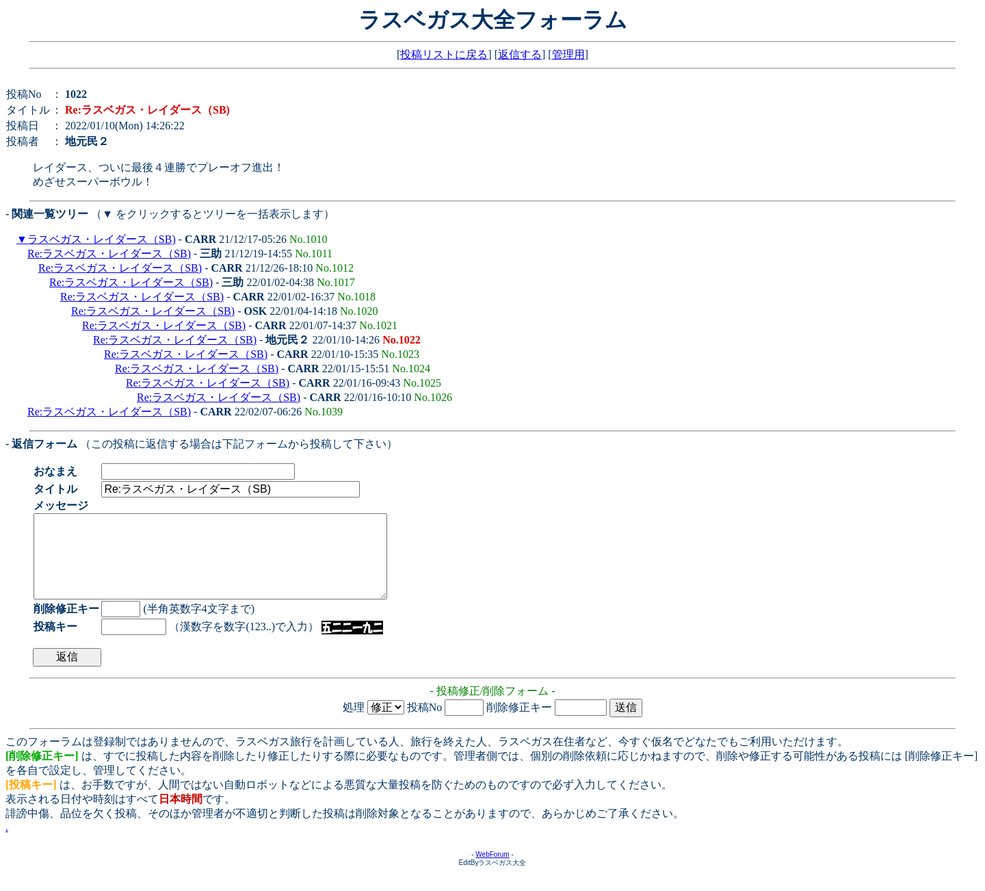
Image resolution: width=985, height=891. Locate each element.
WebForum (492, 871)
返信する (520, 54)
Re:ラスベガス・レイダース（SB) (109, 253)
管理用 (568, 54)
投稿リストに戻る (444, 54)
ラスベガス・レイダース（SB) (101, 239)
